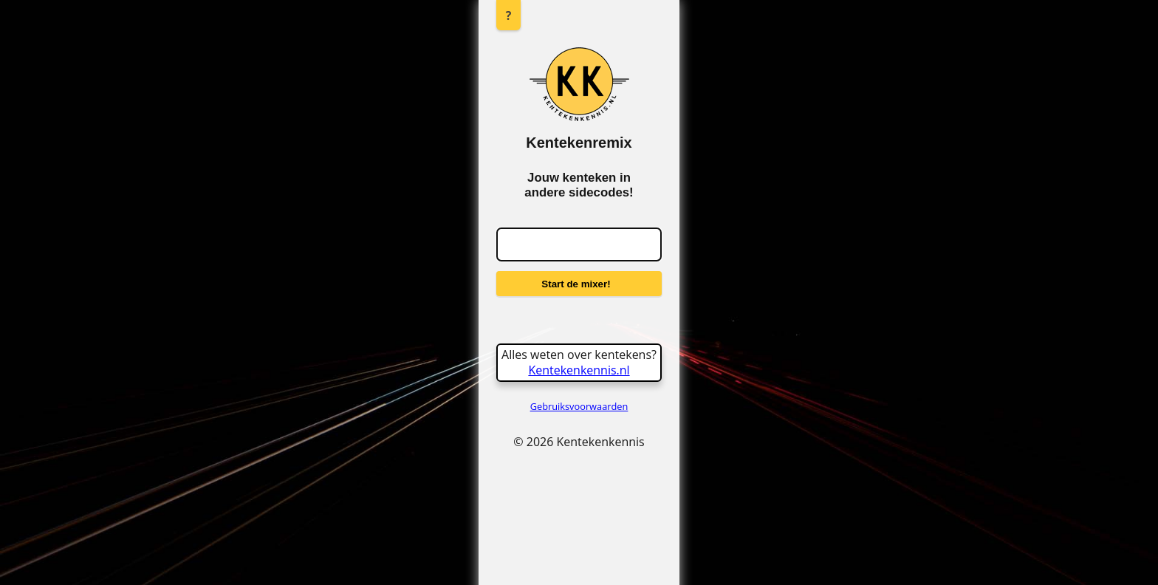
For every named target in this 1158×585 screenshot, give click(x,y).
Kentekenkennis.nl (578, 370)
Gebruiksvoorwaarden (579, 406)
